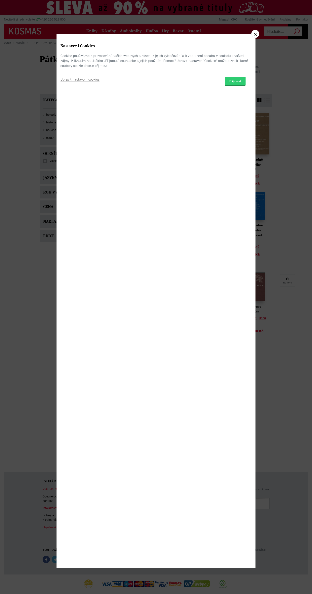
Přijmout (235, 320)
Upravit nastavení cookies (79, 318)
